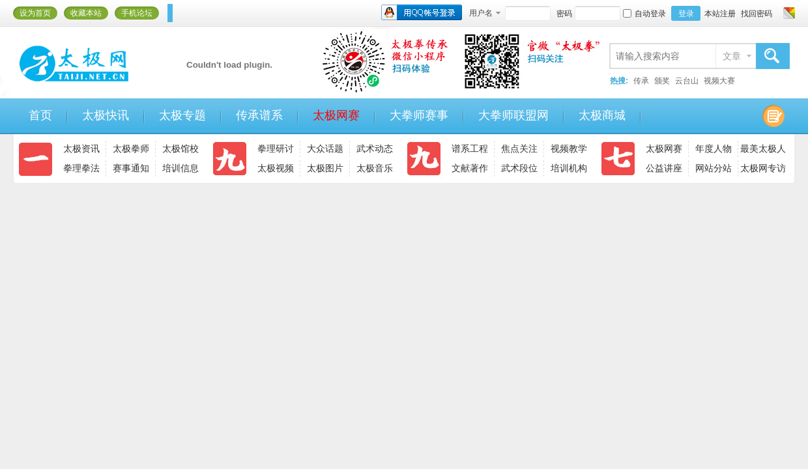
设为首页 (35, 13)
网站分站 (713, 168)
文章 (732, 56)
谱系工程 (470, 148)
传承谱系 (259, 115)
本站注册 (720, 13)
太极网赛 (336, 115)
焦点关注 (519, 148)
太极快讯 (105, 115)
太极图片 (325, 168)
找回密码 (756, 13)
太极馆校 (180, 148)
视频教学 (569, 148)
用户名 (481, 13)
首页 (40, 115)
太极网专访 (763, 168)
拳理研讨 (275, 148)
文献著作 (470, 168)
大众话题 (325, 148)
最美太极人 (763, 148)
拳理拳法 (81, 168)
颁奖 (662, 80)
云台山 (687, 80)
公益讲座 (664, 168)
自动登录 (644, 13)
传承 (641, 80)
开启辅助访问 (776, 13)
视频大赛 (719, 80)
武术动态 (374, 148)
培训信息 (180, 168)
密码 (564, 13)
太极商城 (602, 115)
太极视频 (275, 168)
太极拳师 (131, 148)
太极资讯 (81, 148)
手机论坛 (136, 13)
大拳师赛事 (419, 115)
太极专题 (182, 115)
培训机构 (569, 168)
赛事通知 (131, 168)
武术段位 (519, 168)
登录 (686, 13)
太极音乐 (374, 168)
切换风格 (787, 13)
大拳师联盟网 (513, 115)
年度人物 (713, 148)
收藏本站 (86, 13)
